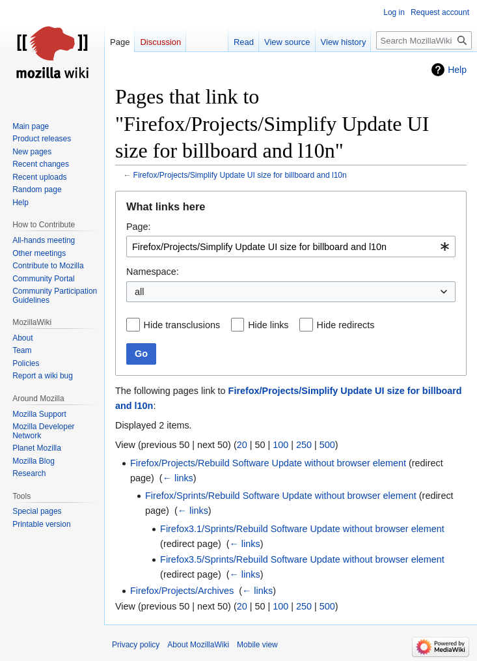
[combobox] (291, 246)
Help (457, 69)
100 (280, 445)
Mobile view (257, 644)
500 (327, 445)
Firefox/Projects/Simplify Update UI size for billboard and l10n (240, 175)
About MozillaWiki (198, 644)
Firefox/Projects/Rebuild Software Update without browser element (268, 463)
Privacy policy (135, 644)
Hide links (268, 325)
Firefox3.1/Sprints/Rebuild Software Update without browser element (302, 529)
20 (242, 445)
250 (304, 445)
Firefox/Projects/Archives (182, 590)
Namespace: (152, 271)
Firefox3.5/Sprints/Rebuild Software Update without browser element (302, 559)
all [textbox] (139, 292)
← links (178, 478)
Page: (138, 226)
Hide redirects (346, 325)
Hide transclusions (182, 325)
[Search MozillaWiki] (424, 40)
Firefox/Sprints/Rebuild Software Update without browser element (280, 495)
